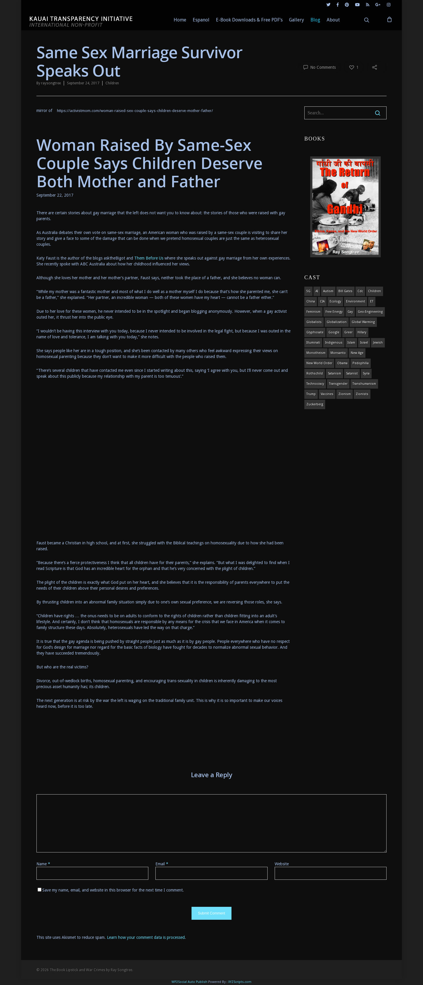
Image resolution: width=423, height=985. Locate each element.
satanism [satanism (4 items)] (334, 373)
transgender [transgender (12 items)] (338, 384)
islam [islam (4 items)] (351, 343)
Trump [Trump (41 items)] (311, 394)
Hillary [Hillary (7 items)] (361, 332)
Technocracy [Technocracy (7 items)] (315, 384)
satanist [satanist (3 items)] (352, 373)
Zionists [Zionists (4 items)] (362, 394)
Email (161, 864)
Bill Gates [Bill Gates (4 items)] (345, 291)
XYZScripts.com (239, 982)
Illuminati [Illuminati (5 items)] (313, 343)
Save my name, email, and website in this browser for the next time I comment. (113, 890)
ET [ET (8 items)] (371, 301)
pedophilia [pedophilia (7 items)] (360, 363)
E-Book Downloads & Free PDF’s (249, 20)
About (333, 20)
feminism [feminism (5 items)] (313, 312)
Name (43, 864)
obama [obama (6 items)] (342, 363)
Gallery (296, 20)
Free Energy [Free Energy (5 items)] (334, 312)
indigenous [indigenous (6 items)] (334, 343)
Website (282, 864)
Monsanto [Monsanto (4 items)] (338, 353)
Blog (315, 20)
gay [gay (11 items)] (350, 312)
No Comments (319, 67)
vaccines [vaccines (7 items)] (327, 394)
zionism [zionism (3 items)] (344, 394)
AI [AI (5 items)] (316, 291)
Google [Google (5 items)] (333, 332)
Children (112, 83)
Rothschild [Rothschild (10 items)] (314, 373)
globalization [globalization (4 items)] (337, 322)
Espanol (201, 20)
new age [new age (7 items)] (357, 353)
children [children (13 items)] (374, 291)
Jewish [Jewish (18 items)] (378, 343)
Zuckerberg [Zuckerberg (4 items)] (314, 404)
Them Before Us (148, 258)
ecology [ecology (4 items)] (335, 301)
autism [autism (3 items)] (328, 291)
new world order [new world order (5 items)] (319, 363)
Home (180, 20)
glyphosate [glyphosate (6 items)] (314, 332)
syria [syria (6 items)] (366, 373)
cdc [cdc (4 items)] (360, 291)
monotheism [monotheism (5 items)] (315, 353)
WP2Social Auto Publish (189, 982)
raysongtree (51, 83)
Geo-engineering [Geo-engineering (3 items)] (370, 312)
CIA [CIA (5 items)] (322, 301)
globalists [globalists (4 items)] (314, 322)
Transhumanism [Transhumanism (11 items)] (364, 384)
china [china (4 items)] (310, 301)
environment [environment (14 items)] (355, 301)
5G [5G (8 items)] (308, 291)
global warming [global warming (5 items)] (363, 322)
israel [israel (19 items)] (364, 343)
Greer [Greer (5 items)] (348, 332)
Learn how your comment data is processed (146, 937)
